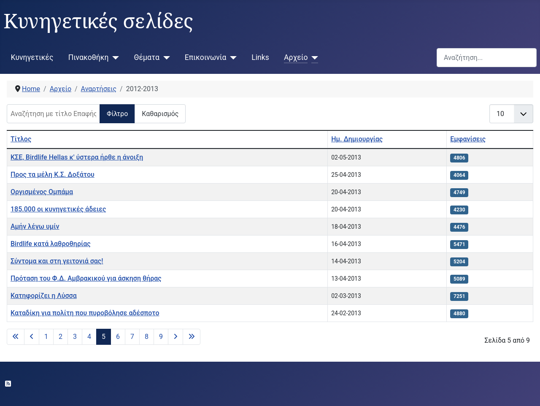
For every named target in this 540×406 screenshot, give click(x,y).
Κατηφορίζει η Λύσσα (44, 296)
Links (260, 57)
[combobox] (487, 57)
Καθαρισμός (160, 114)
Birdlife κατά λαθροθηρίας (51, 244)
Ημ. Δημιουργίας (357, 139)
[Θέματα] (164, 57)
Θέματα (146, 57)
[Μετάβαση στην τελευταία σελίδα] (191, 337)
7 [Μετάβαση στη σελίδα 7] (132, 337)
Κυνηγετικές (32, 57)
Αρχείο (296, 57)
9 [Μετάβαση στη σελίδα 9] (161, 337)
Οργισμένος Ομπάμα (42, 192)
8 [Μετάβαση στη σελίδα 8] (146, 337)
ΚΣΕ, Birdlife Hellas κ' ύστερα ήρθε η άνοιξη (77, 157)
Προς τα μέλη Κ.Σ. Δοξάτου (52, 175)
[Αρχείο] (313, 57)
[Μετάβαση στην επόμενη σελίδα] (175, 337)
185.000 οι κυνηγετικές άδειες (58, 209)
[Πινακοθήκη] (114, 57)
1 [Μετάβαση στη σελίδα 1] (46, 337)
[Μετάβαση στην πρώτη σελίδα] (15, 337)
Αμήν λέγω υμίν (35, 226)
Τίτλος (21, 139)
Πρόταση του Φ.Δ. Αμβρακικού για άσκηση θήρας (86, 278)
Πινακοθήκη (88, 57)
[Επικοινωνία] (231, 57)
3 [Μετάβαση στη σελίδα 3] (75, 337)
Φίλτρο (117, 114)
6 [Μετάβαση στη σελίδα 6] (118, 337)
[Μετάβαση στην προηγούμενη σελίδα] (31, 337)
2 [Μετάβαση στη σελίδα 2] (60, 337)
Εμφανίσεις (468, 139)
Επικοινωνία (206, 57)
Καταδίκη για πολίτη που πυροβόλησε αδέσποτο (85, 313)
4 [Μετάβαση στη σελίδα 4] (89, 337)
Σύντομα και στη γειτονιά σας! (57, 261)
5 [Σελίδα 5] (103, 337)
